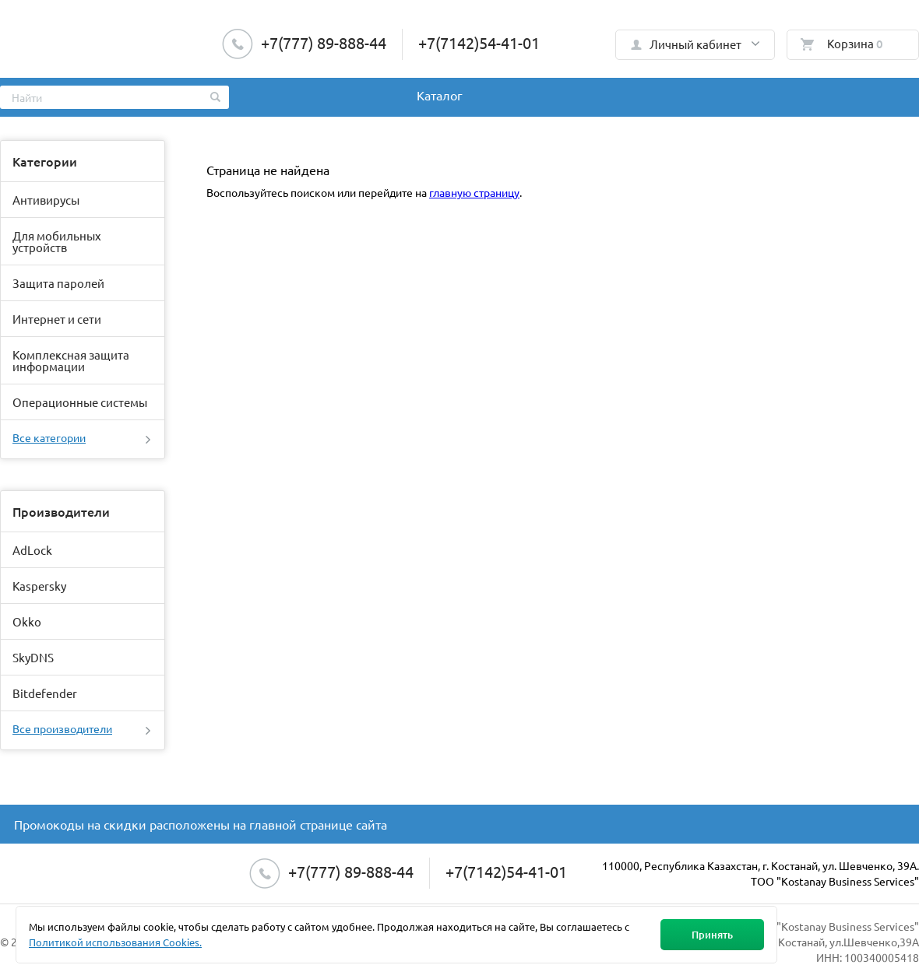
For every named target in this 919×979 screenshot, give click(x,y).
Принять (712, 935)
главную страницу (474, 192)
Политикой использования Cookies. (115, 942)
